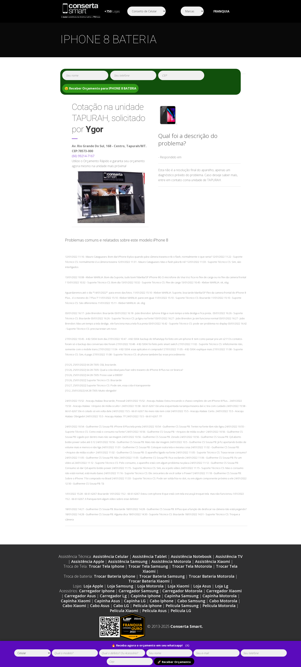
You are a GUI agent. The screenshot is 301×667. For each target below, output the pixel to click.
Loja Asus (202, 586)
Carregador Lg (113, 595)
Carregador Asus (80, 595)
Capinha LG (135, 600)
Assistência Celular (110, 556)
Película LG (181, 610)
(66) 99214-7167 (83, 156)
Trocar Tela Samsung (148, 566)
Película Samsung (182, 605)
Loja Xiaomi (178, 586)
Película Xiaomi (124, 610)
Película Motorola (219, 605)
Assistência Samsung (127, 561)
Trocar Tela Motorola (192, 566)
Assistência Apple (87, 561)
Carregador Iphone (97, 590)
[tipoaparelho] (32, 653)
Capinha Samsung (181, 595)
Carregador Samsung (138, 590)
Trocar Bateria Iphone (114, 576)
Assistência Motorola (171, 561)
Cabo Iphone (161, 600)
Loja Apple (93, 586)
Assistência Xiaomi (212, 561)
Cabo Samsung (191, 600)
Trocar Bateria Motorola (211, 576)
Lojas (112, 11)
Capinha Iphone (145, 595)
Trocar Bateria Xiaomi (149, 581)
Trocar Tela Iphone (106, 566)
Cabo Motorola (223, 600)
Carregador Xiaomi (224, 590)
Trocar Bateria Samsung (162, 576)
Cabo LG (121, 605)
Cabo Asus (99, 605)
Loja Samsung (120, 586)
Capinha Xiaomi (75, 600)
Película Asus (154, 610)
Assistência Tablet (149, 556)
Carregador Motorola (182, 590)
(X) (187, 645)
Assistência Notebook (191, 556)
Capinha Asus (107, 600)
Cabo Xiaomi (74, 605)
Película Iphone (147, 605)
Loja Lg (221, 586)
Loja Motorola (150, 586)
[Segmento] (146, 11)
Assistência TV (229, 556)
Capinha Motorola (220, 595)
